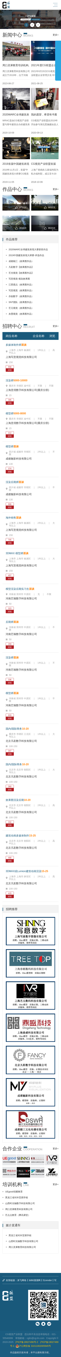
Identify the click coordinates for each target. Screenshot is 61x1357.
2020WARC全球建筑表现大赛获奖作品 (28, 249)
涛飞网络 (21, 1280)
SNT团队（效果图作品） (21, 302)
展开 (58, 59)
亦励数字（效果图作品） (21, 296)
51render (47, 1280)
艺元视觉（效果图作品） (21, 308)
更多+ (56, 34)
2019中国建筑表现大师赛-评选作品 (26, 255)
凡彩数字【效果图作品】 (21, 267)
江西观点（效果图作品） (21, 284)
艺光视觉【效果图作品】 (21, 273)
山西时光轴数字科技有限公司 (20, 1203)
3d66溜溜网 (35, 1280)
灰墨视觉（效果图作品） (21, 314)
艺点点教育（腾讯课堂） (17, 1215)
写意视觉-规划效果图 (19, 278)
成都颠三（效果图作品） (21, 261)
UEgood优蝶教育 (14, 1191)
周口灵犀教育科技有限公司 (19, 1209)
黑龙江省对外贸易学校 (16, 1197)
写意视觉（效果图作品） (21, 290)
